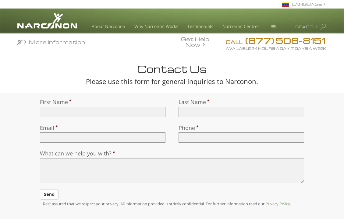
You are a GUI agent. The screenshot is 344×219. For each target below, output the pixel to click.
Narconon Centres (241, 26)
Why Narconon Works (156, 26)
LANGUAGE (307, 4)
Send (49, 194)
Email (47, 127)
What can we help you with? (76, 153)
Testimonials (200, 26)
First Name (54, 102)
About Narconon (108, 26)
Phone (187, 127)
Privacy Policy (277, 204)
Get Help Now (195, 41)
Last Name (192, 102)
